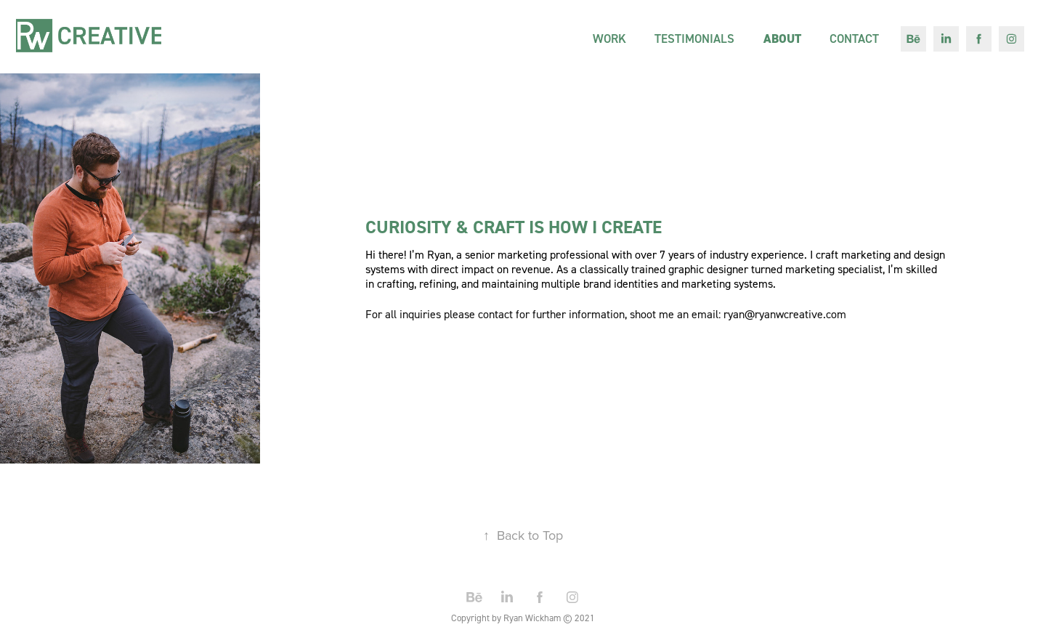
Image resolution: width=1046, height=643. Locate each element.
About (782, 38)
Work (609, 38)
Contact (854, 38)
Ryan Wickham (532, 617)
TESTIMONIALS (694, 38)
